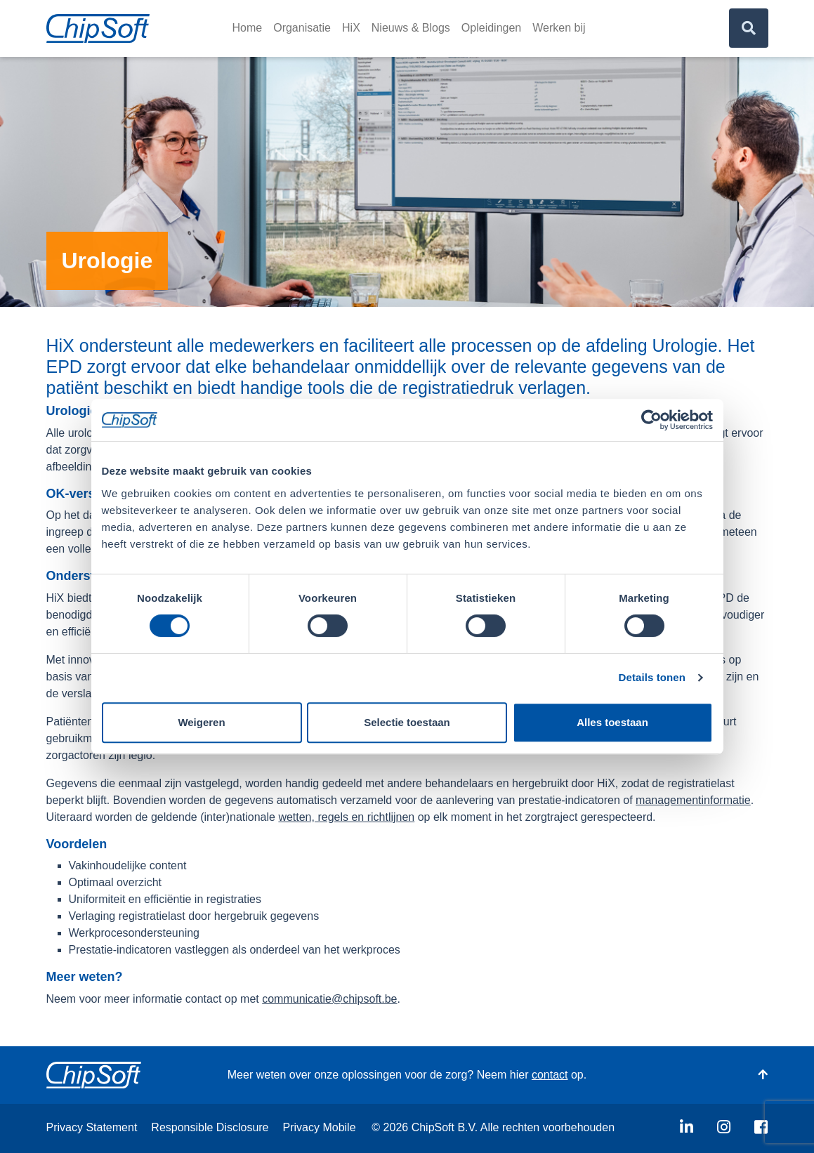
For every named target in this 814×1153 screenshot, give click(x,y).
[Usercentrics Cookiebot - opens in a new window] (651, 419)
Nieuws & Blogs (411, 28)
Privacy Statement (92, 1127)
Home (247, 28)
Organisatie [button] (302, 28)
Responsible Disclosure (209, 1127)
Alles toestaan (612, 722)
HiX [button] (351, 28)
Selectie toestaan (407, 722)
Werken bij (558, 28)
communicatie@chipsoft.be (329, 998)
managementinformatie (693, 799)
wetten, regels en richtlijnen (346, 816)
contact (550, 1075)
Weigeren (201, 722)
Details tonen (652, 677)
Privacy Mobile (319, 1127)
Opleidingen (491, 28)
